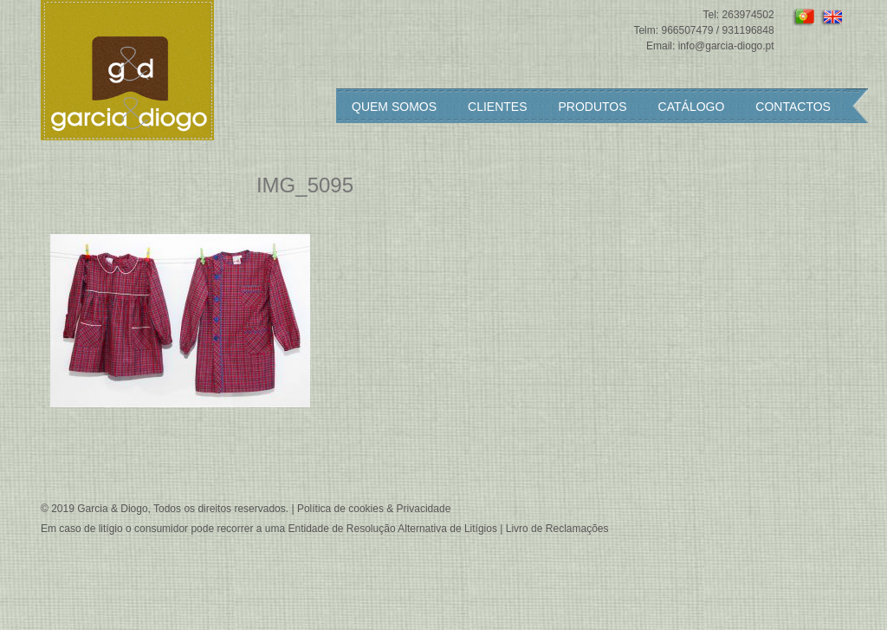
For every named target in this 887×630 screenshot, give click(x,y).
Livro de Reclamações (557, 529)
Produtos (593, 107)
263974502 (748, 15)
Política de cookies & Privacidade (373, 509)
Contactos (793, 107)
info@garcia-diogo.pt (726, 46)
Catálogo (691, 107)
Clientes (497, 107)
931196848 (748, 30)
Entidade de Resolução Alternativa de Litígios (392, 529)
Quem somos (394, 107)
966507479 (687, 30)
